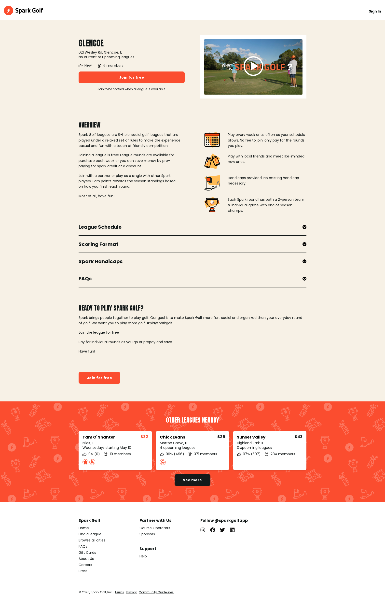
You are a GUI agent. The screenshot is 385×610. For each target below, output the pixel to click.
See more (192, 480)
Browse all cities (92, 540)
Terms (119, 592)
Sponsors (147, 534)
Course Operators (154, 527)
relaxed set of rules (121, 140)
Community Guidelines (156, 592)
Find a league (90, 534)
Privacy (131, 592)
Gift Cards (87, 552)
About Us (86, 558)
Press (83, 570)
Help (143, 556)
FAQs (83, 546)
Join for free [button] (131, 77)
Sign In (375, 11)
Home (84, 527)
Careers (85, 564)
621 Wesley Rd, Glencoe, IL (100, 52)
